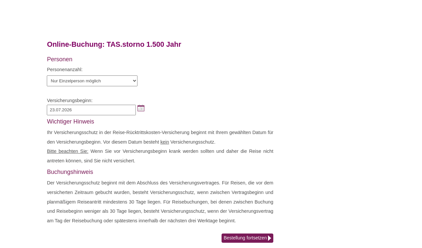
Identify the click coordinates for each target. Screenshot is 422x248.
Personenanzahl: (64, 69)
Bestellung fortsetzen (247, 238)
